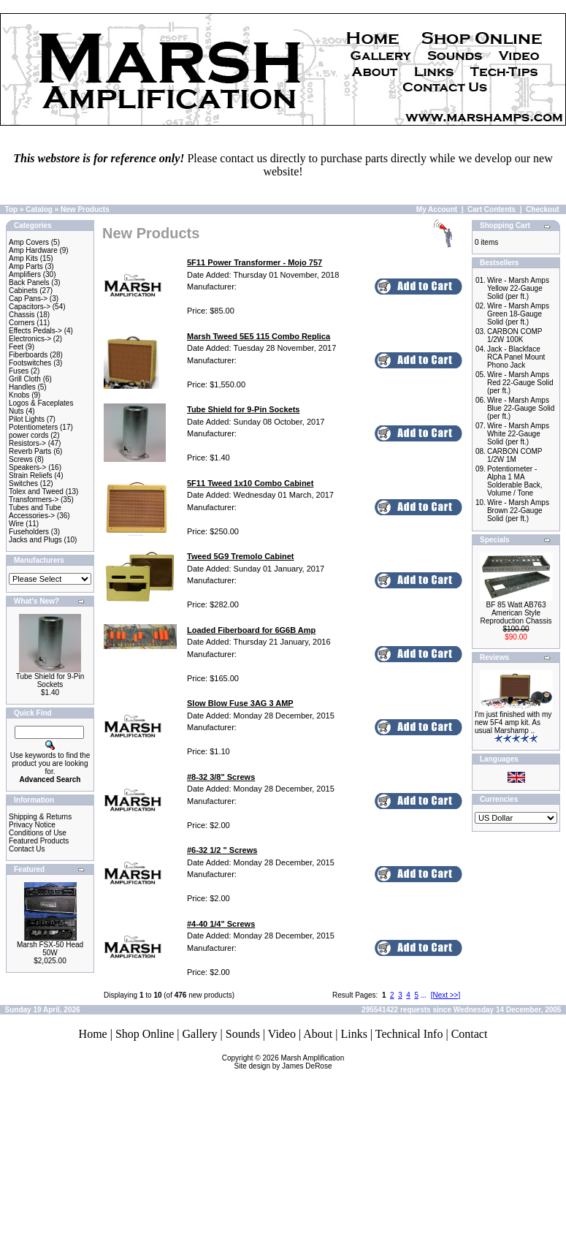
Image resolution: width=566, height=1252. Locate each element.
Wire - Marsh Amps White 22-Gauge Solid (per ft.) (518, 434)
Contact (469, 1034)
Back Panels (29, 282)
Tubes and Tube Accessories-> (35, 512)
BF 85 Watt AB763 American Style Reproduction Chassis (516, 613)
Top (11, 209)
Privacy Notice (32, 825)
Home (93, 1034)
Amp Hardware (33, 250)
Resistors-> (27, 443)
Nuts (16, 411)
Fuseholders (29, 532)
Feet (16, 347)
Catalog (39, 209)
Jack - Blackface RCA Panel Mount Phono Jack (516, 357)
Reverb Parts (30, 451)
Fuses (18, 371)
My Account (436, 209)
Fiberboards (28, 355)
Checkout (542, 209)
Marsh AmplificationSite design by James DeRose (289, 1062)
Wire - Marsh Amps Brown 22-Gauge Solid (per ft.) (518, 510)
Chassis (22, 315)
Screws (21, 459)
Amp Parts (26, 266)
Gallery (200, 1034)
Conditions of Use (37, 833)
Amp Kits (23, 258)
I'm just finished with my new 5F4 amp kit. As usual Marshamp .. (513, 722)
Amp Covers (29, 242)
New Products (85, 209)
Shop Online (144, 1034)
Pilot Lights (27, 419)
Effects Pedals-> (35, 331)
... (424, 995)
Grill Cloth (25, 379)
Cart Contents (491, 209)
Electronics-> (30, 339)
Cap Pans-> (28, 299)
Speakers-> (27, 467)
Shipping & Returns (40, 817)
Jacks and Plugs (35, 540)
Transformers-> (33, 500)
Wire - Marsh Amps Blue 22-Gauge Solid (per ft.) (520, 408)
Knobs (19, 395)
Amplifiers (25, 274)
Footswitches (30, 363)
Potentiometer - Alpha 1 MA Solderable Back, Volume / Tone (515, 481)
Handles (22, 387)
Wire (16, 524)
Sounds (243, 1034)
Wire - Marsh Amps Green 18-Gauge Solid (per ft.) (518, 314)
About (317, 1034)
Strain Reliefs (30, 475)
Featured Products (39, 841)
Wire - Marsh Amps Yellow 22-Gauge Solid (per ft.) (518, 288)
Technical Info (409, 1034)
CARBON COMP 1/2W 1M (514, 455)
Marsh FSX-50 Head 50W (50, 949)
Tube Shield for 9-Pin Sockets (50, 680)
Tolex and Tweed (36, 491)
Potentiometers (33, 427)
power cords (28, 435)
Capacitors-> (29, 307)
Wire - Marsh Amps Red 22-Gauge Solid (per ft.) (520, 383)
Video (282, 1034)
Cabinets (23, 291)
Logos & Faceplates (41, 403)
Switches (23, 483)
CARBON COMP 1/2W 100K (514, 335)
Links (353, 1034)
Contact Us (27, 849)
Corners (22, 323)
